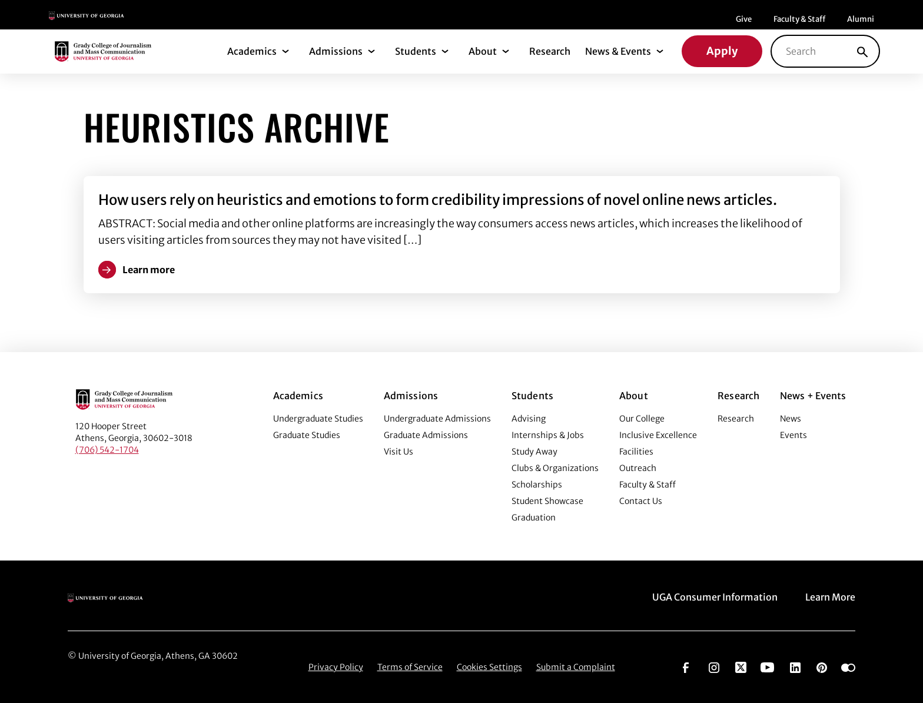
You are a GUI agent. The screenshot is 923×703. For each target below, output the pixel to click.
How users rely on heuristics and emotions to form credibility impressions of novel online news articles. (437, 200)
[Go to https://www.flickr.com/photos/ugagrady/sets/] (848, 666)
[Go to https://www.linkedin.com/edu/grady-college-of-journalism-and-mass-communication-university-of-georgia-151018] (795, 666)
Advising (529, 418)
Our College (642, 418)
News (790, 418)
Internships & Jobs (548, 435)
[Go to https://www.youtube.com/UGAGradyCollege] (767, 666)
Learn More (830, 597)
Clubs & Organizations (555, 468)
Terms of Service (410, 667)
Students (415, 51)
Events (793, 435)
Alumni (860, 19)
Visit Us (398, 451)
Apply (722, 51)
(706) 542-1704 (107, 450)
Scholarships (537, 484)
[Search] (862, 51)
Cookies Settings (489, 667)
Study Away (534, 451)
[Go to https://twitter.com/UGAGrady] (740, 666)
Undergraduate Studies (318, 418)
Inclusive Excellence (658, 435)
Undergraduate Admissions (437, 418)
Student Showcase (547, 501)
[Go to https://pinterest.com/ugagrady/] (821, 666)
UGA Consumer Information (715, 597)
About (483, 51)
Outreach (637, 468)
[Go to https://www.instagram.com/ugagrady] (714, 666)
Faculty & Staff (799, 19)
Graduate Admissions (426, 435)
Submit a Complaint (575, 667)
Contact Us (640, 501)
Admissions (336, 51)
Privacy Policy (335, 667)
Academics (252, 51)
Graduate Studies (306, 435)
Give (744, 19)
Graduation (534, 517)
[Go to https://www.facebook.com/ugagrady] (686, 666)
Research (549, 51)
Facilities (636, 451)
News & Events (618, 51)
